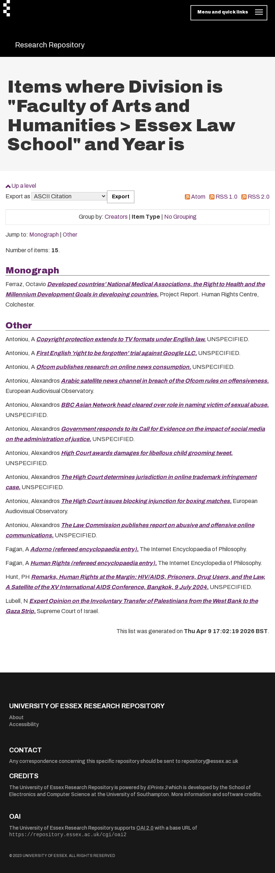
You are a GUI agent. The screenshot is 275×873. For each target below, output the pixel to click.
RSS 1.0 (226, 197)
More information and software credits (216, 794)
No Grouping (180, 217)
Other (70, 234)
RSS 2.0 (259, 197)
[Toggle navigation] (228, 12)
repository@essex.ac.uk (210, 761)
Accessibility (24, 724)
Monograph (44, 234)
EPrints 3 (157, 787)
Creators (116, 217)
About (16, 717)
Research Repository (50, 45)
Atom (198, 197)
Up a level (23, 186)
